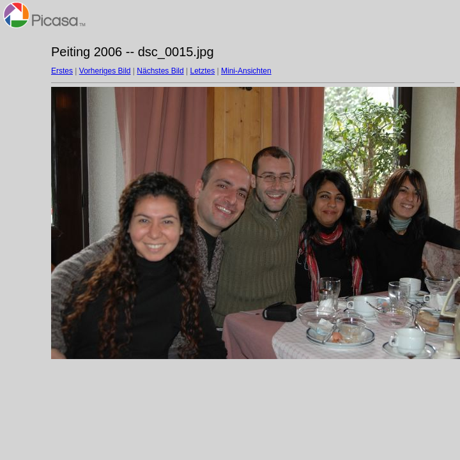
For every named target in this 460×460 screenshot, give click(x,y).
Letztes (202, 70)
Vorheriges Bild (105, 70)
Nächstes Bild (160, 70)
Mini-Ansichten (246, 70)
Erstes (62, 70)
